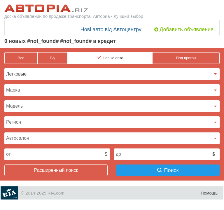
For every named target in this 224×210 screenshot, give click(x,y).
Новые (113, 58)
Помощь (209, 192)
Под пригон (186, 58)
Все (21, 58)
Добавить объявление (187, 29)
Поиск (167, 170)
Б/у (52, 58)
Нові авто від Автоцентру (110, 29)
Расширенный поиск (56, 170)
